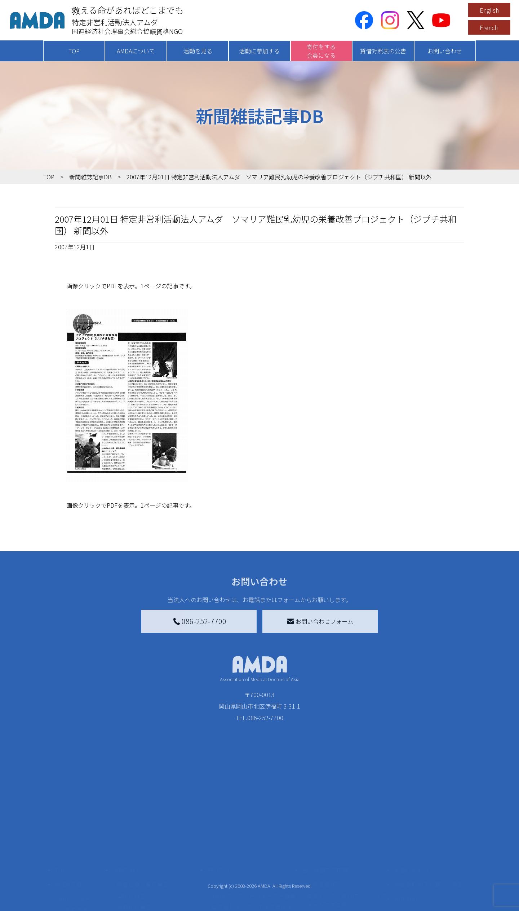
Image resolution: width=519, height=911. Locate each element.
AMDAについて (136, 51)
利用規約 (405, 846)
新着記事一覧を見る (143, 832)
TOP (74, 51)
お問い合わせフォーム (320, 621)
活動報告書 (73, 858)
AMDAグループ (78, 846)
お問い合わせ (444, 51)
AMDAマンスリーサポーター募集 (254, 844)
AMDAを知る (71, 832)
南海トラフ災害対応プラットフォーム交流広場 (346, 848)
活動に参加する (259, 51)
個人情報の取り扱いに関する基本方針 (428, 865)
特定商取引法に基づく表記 (428, 832)
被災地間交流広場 (325, 818)
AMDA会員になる (234, 832)
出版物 (67, 881)
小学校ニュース (79, 870)
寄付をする (221, 818)
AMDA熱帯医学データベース (81, 897)
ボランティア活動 (140, 884)
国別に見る (131, 844)
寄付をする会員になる (321, 51)
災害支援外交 (323, 832)
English (489, 10)
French (489, 27)
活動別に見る (134, 855)
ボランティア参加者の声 (148, 896)
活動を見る (197, 51)
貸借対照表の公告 (383, 51)
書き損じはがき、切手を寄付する (252, 859)
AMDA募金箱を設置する (242, 875)
